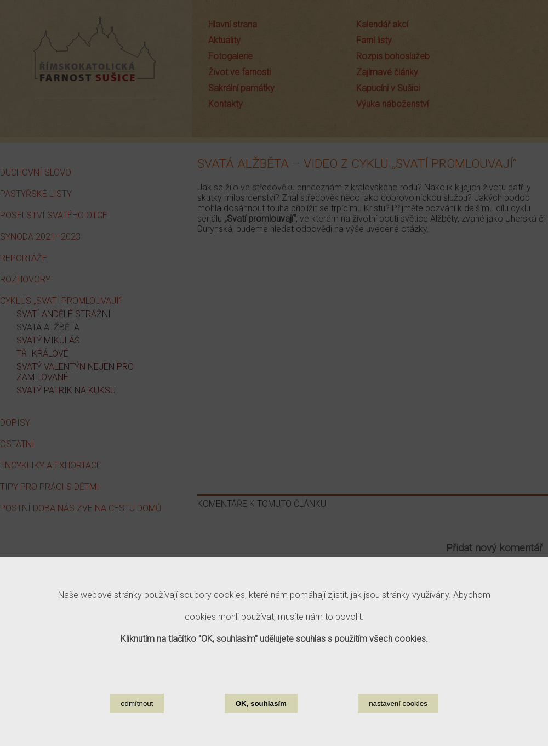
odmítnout (137, 703)
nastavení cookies (398, 703)
